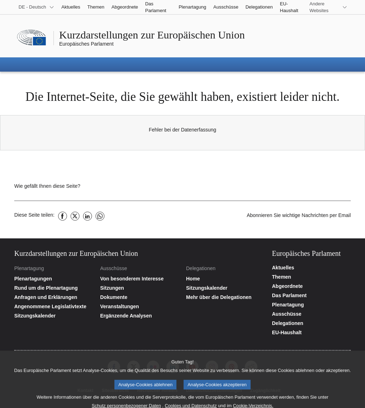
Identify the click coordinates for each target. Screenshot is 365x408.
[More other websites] (328, 7)
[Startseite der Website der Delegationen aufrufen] (225, 279)
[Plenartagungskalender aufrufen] (53, 316)
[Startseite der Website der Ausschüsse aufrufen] (139, 279)
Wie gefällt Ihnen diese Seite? (47, 186)
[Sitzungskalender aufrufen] (225, 288)
